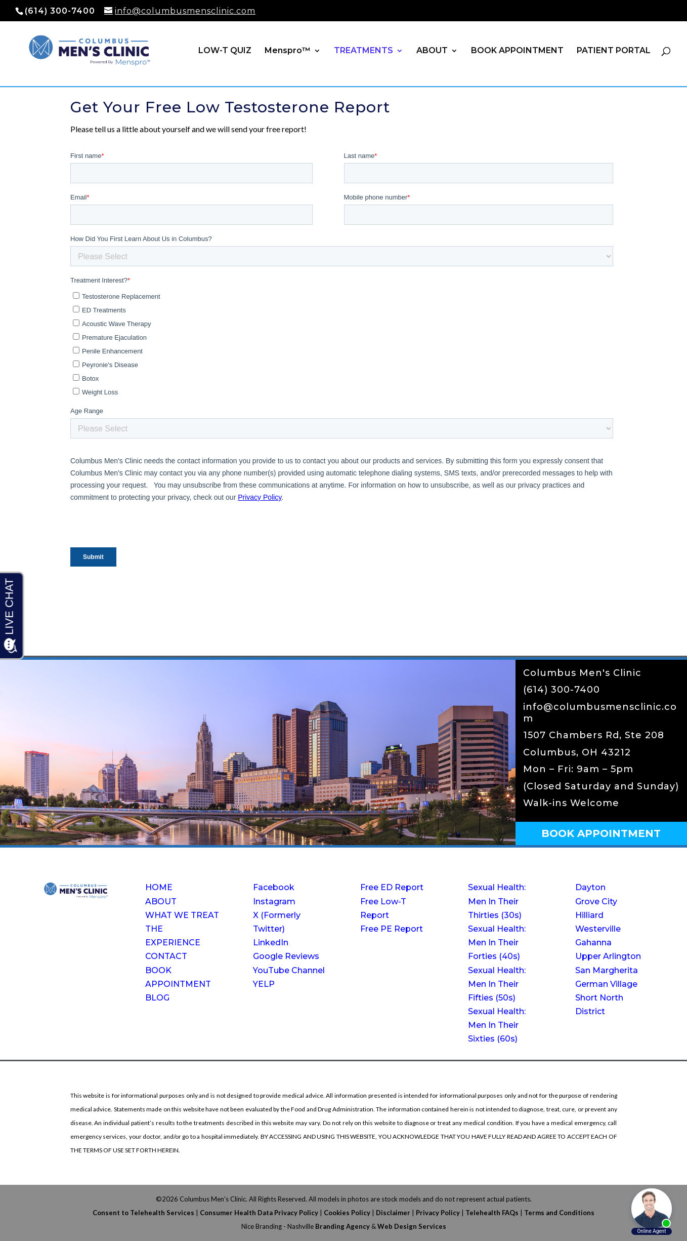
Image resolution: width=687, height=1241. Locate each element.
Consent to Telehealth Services (143, 1213)
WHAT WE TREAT (182, 915)
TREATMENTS (363, 51)
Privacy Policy (438, 1213)
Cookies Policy (347, 1213)
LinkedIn (270, 942)
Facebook (273, 887)
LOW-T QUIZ (224, 51)
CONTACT (166, 956)
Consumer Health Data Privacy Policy (259, 1213)
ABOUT (432, 51)
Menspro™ (288, 51)
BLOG (157, 998)
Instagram (274, 901)
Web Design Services (411, 1226)
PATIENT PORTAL (614, 51)
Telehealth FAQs (492, 1213)
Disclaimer (393, 1213)
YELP (264, 984)
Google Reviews (286, 956)
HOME (159, 887)
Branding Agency (342, 1226)
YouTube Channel (289, 970)
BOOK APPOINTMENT (517, 51)
